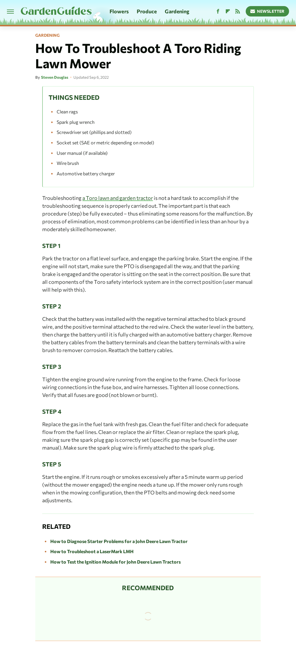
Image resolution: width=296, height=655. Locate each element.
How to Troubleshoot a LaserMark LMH (92, 551)
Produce (147, 11)
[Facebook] (218, 11)
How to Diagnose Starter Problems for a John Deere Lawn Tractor (119, 541)
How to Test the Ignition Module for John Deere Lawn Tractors (115, 561)
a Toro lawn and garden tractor (117, 198)
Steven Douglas (54, 77)
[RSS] (238, 11)
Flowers (119, 11)
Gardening (177, 11)
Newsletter (267, 11)
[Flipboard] (228, 11)
